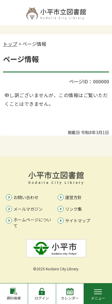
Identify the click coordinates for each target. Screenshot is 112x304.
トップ (10, 43)
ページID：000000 (89, 81)
